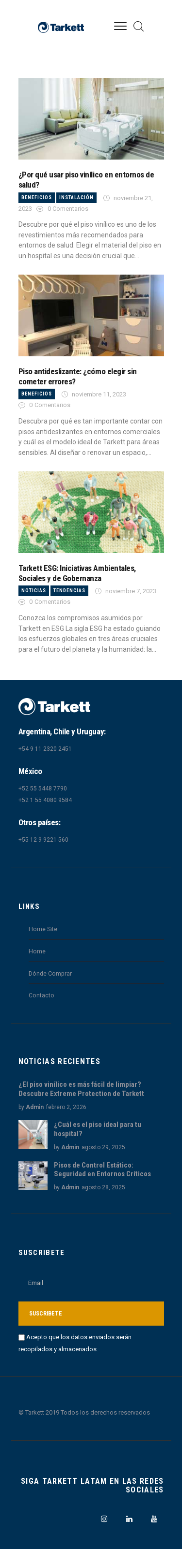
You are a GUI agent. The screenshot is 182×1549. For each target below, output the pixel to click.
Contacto (41, 995)
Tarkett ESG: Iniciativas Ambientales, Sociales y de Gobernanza (77, 573)
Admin (35, 1107)
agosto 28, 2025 (103, 1187)
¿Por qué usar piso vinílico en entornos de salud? (86, 180)
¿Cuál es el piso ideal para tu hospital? (97, 1129)
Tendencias (69, 590)
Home (37, 951)
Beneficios (36, 197)
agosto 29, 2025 (103, 1147)
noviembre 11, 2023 (99, 394)
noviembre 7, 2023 (130, 591)
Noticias (33, 590)
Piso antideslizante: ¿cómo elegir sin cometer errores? (77, 376)
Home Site (43, 929)
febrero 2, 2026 (66, 1107)
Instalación (76, 197)
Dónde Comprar (50, 973)
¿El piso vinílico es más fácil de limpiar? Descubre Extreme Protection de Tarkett (81, 1089)
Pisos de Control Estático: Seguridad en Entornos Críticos (102, 1170)
